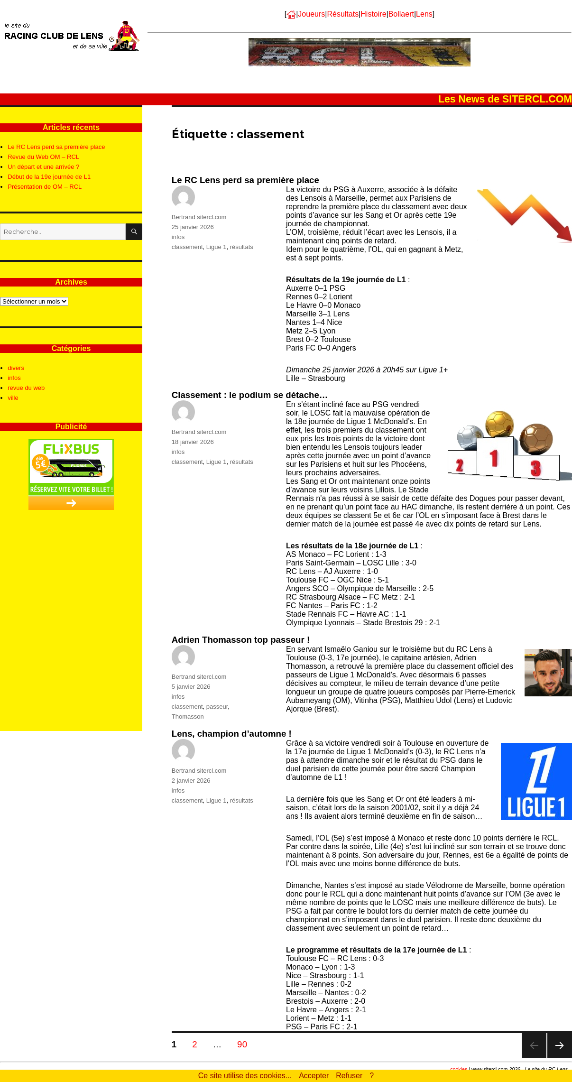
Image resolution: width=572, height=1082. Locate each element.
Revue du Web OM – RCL (43, 156)
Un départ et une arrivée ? (43, 166)
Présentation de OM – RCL (45, 186)
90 (245, 1044)
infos (178, 236)
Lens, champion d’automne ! (232, 734)
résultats (241, 246)
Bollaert (401, 14)
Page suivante (559, 1057)
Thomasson (188, 716)
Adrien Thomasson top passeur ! (241, 640)
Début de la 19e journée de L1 (49, 176)
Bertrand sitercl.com (199, 217)
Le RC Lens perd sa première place (245, 180)
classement (187, 246)
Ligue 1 (216, 246)
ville (13, 397)
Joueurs (311, 14)
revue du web (26, 387)
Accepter (314, 1076)
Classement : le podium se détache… (250, 395)
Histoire (373, 14)
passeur (217, 706)
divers (16, 367)
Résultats (343, 14)
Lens (424, 14)
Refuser (349, 1076)
